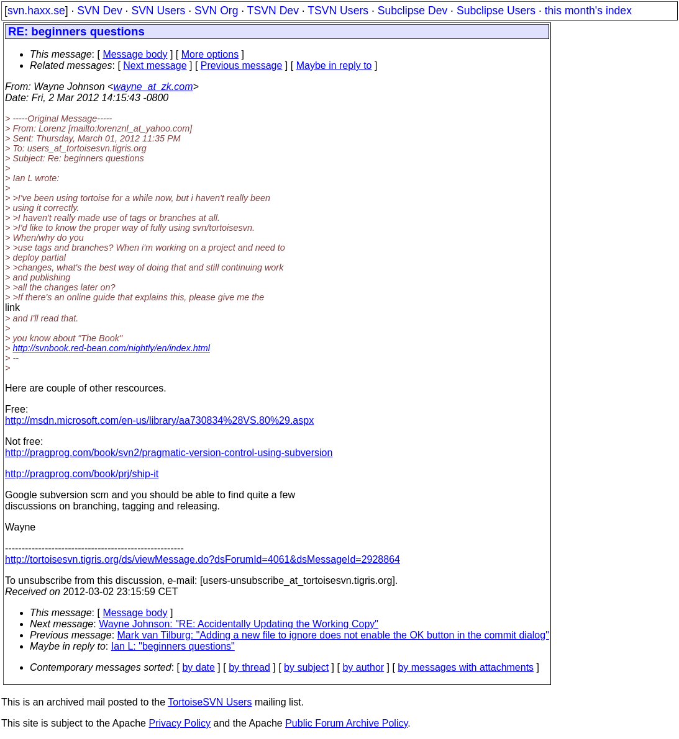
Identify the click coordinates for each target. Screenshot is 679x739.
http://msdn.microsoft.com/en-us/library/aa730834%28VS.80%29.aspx (159, 420)
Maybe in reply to (334, 65)
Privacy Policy (179, 723)
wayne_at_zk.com (153, 86)
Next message (154, 65)
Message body (135, 54)
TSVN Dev (273, 10)
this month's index (588, 10)
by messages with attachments (466, 667)
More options (210, 54)
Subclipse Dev (412, 10)
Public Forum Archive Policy (346, 723)
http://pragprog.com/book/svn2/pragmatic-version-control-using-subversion (168, 452)
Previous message (242, 65)
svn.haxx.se (36, 10)
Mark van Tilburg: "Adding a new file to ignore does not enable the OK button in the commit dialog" (333, 635)
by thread (249, 667)
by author (363, 667)
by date (198, 667)
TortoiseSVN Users (210, 702)
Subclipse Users (496, 10)
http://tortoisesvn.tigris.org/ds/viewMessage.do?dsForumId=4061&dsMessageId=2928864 (202, 559)
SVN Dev (99, 10)
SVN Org (216, 10)
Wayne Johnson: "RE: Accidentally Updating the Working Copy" (238, 624)
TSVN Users (338, 10)
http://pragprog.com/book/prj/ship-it (81, 473)
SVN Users (158, 10)
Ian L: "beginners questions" (173, 646)
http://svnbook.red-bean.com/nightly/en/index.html (111, 348)
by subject (306, 667)
